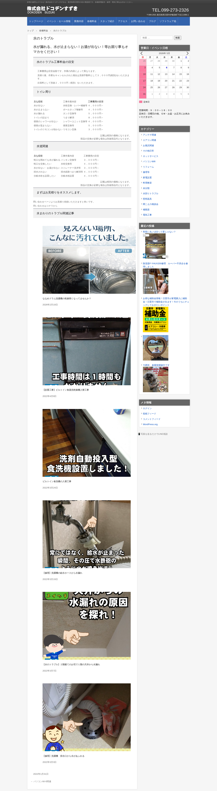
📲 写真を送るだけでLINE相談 (152, 434)
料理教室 (147, 183)
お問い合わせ (138, 21)
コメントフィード (152, 419)
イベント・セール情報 (59, 21)
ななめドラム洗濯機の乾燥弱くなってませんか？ (67, 298)
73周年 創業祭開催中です (156, 365)
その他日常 (148, 150)
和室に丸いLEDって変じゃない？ (159, 232)
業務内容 (79, 21)
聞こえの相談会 (150, 204)
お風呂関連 (148, 145)
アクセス (122, 21)
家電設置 (147, 177)
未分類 (146, 188)
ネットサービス (150, 156)
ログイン (147, 408)
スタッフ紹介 (107, 21)
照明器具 (147, 199)
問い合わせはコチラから (45, 206)
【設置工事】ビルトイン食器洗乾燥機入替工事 (66, 390)
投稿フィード (149, 413)
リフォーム (148, 167)
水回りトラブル (150, 193)
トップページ (36, 21)
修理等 (146, 172)
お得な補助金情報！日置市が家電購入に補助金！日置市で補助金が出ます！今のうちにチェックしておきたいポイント (166, 301)
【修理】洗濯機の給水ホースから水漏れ (62, 573)
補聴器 (146, 209)
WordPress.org (150, 424)
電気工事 (147, 215)
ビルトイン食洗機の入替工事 (57, 481)
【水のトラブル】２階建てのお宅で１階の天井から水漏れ (71, 664)
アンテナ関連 (149, 135)
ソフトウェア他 (168, 21)
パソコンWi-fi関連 (41, 781)
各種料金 (92, 21)
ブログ (152, 21)
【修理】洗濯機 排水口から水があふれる (63, 756)
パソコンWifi (149, 161)
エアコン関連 (149, 140)
